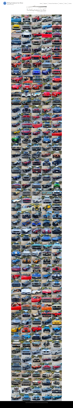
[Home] (4, 3)
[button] (15, 3)
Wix (47, 402)
